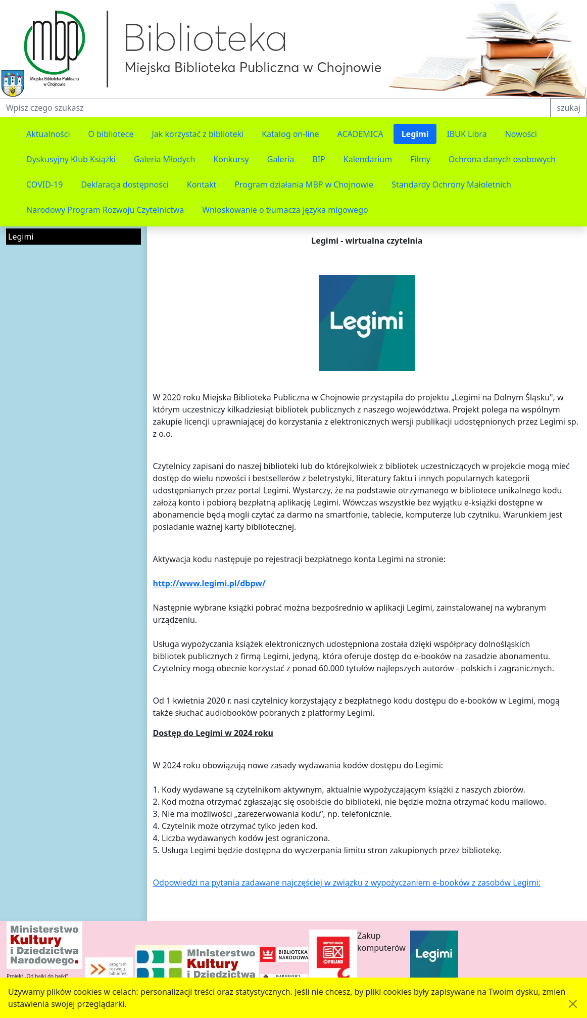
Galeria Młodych (164, 159)
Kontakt (202, 184)
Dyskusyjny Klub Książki (71, 159)
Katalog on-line (290, 134)
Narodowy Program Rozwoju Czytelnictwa (105, 209)
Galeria (281, 159)
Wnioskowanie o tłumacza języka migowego (285, 209)
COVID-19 (44, 184)
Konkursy (231, 159)
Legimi (415, 134)
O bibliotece (111, 134)
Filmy (420, 159)
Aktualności (48, 134)
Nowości (521, 134)
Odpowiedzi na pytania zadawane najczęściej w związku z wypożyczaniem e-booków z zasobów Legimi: (347, 882)
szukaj (568, 107)
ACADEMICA (360, 134)
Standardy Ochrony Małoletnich (451, 184)
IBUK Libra (466, 134)
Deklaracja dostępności (124, 184)
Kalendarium (368, 159)
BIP (318, 159)
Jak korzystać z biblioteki (197, 134)
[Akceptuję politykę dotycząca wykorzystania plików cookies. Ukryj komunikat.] (573, 1004)
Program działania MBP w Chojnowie (303, 184)
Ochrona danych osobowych (502, 159)
